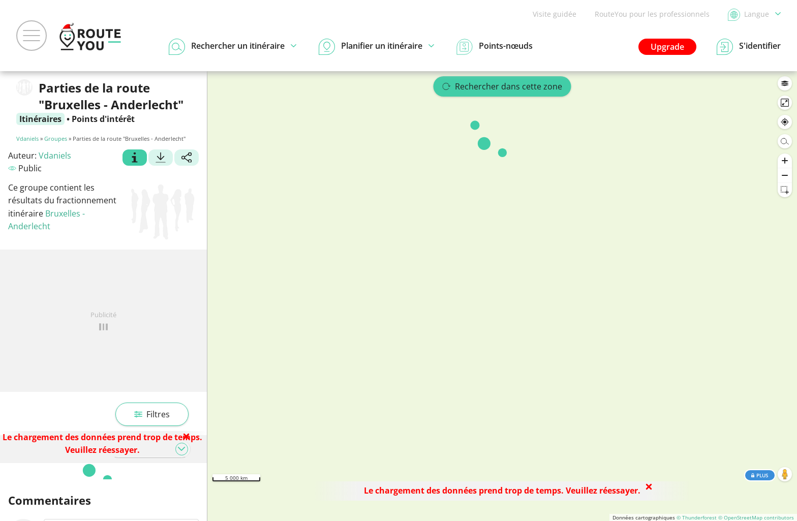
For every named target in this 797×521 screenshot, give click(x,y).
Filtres (152, 414)
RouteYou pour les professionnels (652, 14)
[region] (502, 296)
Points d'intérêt (103, 119)
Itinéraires (40, 119)
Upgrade (667, 46)
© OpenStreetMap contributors (756, 517)
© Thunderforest (697, 517)
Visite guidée (554, 14)
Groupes (55, 138)
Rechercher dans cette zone (502, 86)
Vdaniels (27, 138)
